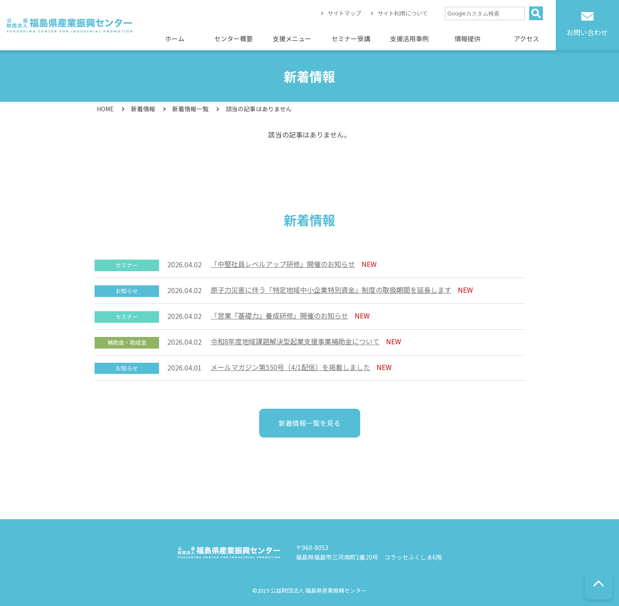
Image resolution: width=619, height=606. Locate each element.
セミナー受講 (350, 38)
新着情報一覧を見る (309, 423)
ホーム (174, 38)
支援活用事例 (409, 38)
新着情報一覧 (190, 108)
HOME (105, 108)
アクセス (526, 38)
